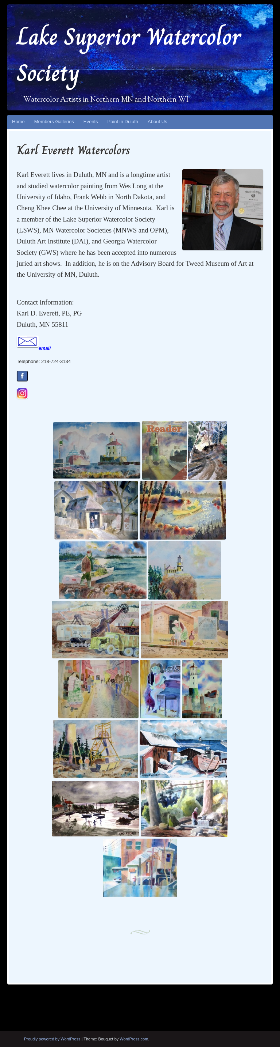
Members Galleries (54, 121)
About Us (157, 121)
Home (18, 121)
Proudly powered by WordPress (52, 1039)
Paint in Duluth (123, 121)
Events (90, 121)
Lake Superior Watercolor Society (129, 55)
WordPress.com (134, 1039)
